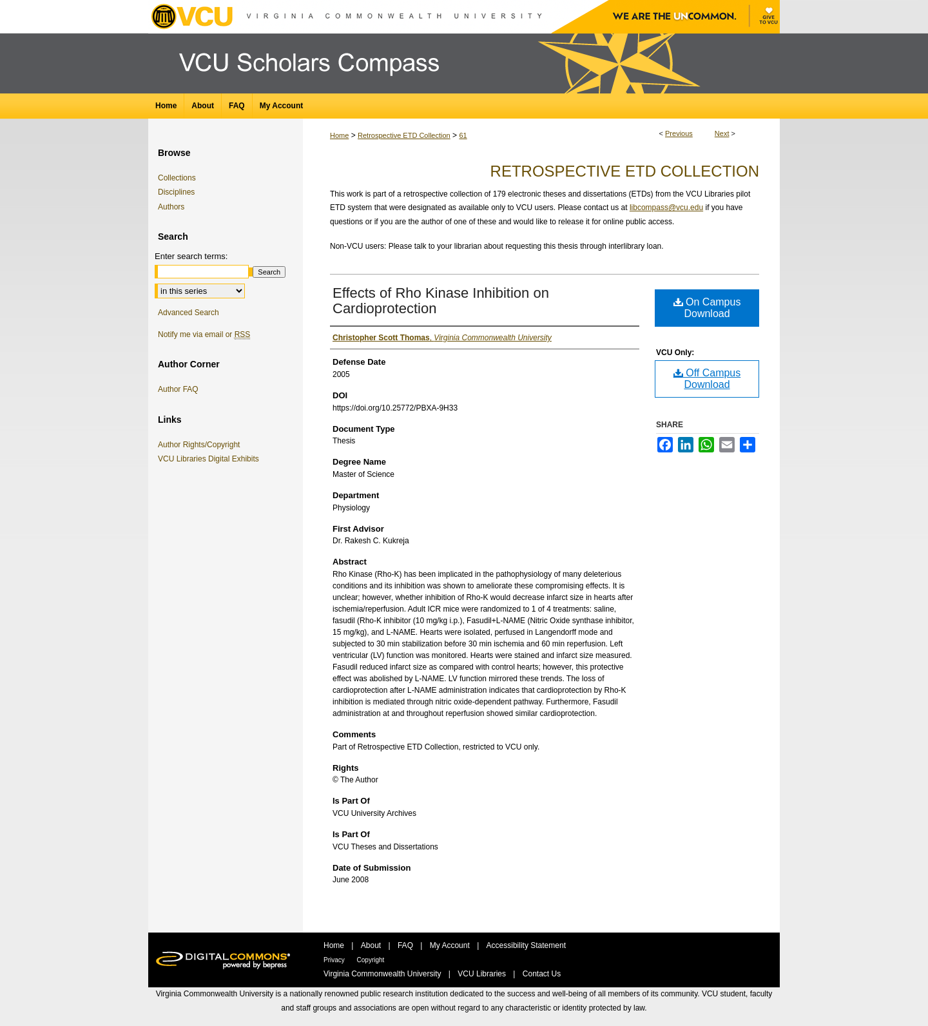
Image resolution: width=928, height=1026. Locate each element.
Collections (177, 177)
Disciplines (176, 192)
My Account (451, 945)
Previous (679, 133)
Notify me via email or (204, 334)
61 (463, 135)
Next (722, 133)
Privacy (335, 959)
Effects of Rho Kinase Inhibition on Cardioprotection (441, 300)
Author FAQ (178, 389)
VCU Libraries (483, 973)
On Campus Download (707, 307)
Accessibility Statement (526, 945)
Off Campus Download (707, 378)
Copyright (371, 959)
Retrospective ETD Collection (404, 135)
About (372, 945)
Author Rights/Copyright (201, 444)
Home (339, 135)
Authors (171, 206)
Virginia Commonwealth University (383, 973)
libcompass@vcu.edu (666, 207)
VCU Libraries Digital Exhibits (210, 458)
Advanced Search (188, 312)
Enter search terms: (191, 256)
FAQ (406, 945)
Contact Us (542, 973)
